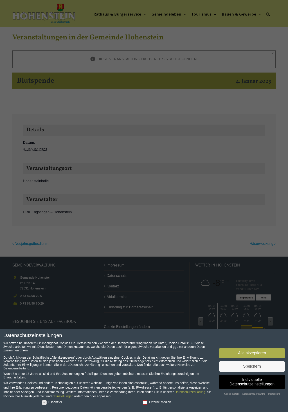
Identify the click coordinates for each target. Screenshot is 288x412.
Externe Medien (157, 402)
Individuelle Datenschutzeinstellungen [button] (252, 381)
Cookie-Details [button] (232, 393)
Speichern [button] (252, 366)
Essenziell (52, 402)
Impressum (274, 393)
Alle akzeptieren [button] (252, 353)
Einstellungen (63, 396)
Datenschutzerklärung (190, 392)
